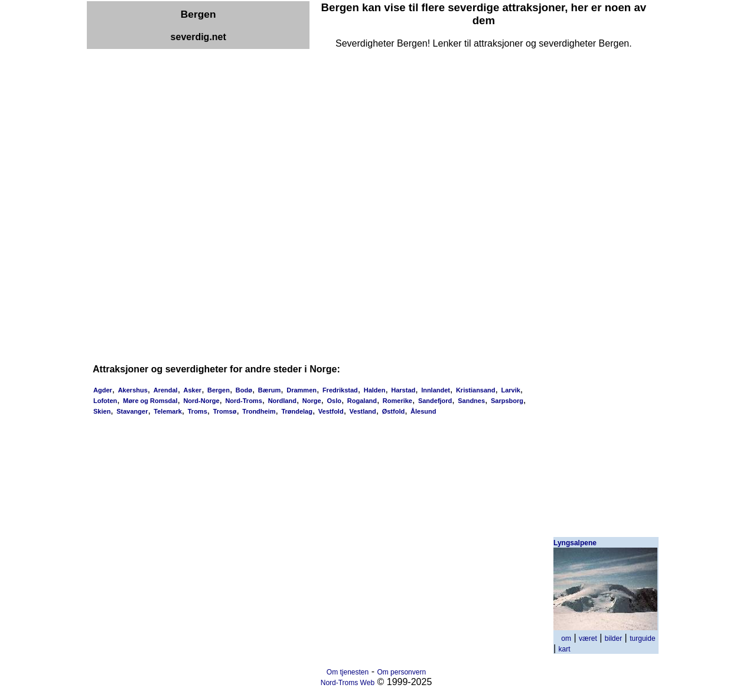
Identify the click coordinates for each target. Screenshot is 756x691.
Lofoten (105, 400)
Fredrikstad (340, 390)
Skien (101, 411)
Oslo (334, 400)
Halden (375, 390)
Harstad (403, 390)
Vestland (363, 411)
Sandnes (471, 400)
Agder (102, 390)
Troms (197, 411)
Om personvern (401, 672)
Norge (311, 400)
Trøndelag (296, 411)
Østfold (393, 411)
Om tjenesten (348, 672)
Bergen (218, 390)
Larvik (510, 390)
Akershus (133, 390)
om (566, 638)
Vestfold (331, 411)
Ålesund (423, 411)
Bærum (269, 390)
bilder (613, 638)
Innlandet (435, 390)
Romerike (397, 400)
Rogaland (362, 400)
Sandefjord (435, 400)
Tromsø (225, 411)
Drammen (301, 390)
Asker (193, 390)
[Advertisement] (302, 75)
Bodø (244, 390)
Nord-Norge (201, 400)
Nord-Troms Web (347, 683)
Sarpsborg (507, 400)
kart (565, 649)
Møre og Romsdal (150, 400)
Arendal (166, 390)
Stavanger (132, 411)
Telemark (168, 411)
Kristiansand (476, 390)
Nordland (282, 400)
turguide (642, 638)
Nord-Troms (243, 400)
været (588, 638)
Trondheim (258, 411)
